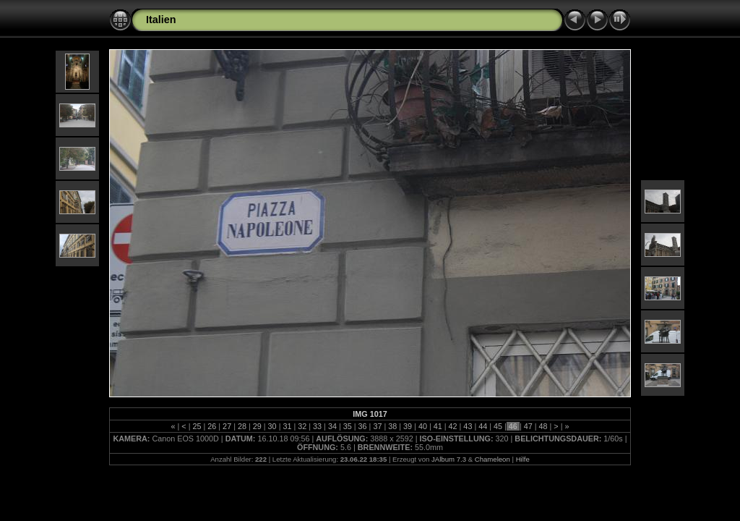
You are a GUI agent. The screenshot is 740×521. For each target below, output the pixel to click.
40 (422, 426)
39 (407, 426)
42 (453, 426)
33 (317, 426)
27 (226, 426)
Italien (161, 19)
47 (528, 426)
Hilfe (523, 459)
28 (242, 426)
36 (362, 426)
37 (377, 426)
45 (497, 426)
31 (286, 426)
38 (392, 426)
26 (211, 426)
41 (437, 426)
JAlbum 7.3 (448, 459)
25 (196, 426)
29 (257, 426)
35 (347, 426)
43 (467, 426)
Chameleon (492, 459)
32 (302, 426)
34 (332, 426)
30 (272, 426)
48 (543, 426)
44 (482, 426)
